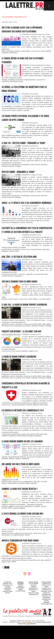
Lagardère (27, 292)
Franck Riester (33, 267)
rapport (29, 378)
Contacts (7, 633)
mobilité (34, 546)
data (40, 347)
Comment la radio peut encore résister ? (25, 528)
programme (11, 293)
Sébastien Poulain (32, 349)
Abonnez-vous (7, 628)
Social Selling (13, 470)
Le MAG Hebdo (21, 634)
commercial (5, 468)
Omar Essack (32, 173)
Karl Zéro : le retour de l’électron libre (24, 274)
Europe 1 (14, 292)
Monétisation (20, 632)
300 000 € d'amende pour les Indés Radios (24, 299)
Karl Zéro (20, 292)
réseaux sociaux (42, 546)
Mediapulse (14, 237)
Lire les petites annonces (33, 629)
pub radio (42, 267)
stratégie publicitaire (25, 470)
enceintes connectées (9, 56)
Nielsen (4, 498)
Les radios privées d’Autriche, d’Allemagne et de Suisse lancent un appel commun (27, 121)
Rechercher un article (33, 632)
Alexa (3, 55)
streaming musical (8, 85)
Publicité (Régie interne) (7, 635)
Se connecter (7, 17)
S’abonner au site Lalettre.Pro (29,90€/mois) (46, 634)
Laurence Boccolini (37, 292)
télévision (27, 237)
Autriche (12, 142)
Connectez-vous (7, 629)
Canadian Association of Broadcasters (19, 83)
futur (8, 349)
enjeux (13, 113)
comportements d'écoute (15, 497)
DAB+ (36, 347)
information (46, 576)
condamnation (25, 521)
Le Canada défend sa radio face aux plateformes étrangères (21, 63)
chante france (12, 316)
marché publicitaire (17, 435)
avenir (12, 347)
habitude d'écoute (39, 497)
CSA (12, 378)
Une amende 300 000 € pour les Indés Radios (26, 504)
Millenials (49, 497)
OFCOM (26, 435)
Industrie (20, 630)
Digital (20, 633)
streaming (45, 83)
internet (16, 378)
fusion (4, 349)
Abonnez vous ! (21, 17)
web (33, 378)
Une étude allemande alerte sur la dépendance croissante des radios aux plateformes (23, 31)
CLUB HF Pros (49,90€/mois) (46, 631)
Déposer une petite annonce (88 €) (46, 629)
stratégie (24, 113)
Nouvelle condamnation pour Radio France (26, 583)
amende (4, 316)
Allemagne (9, 55)
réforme (4, 269)
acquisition (5, 347)
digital (45, 347)
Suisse (27, 142)
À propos (7, 630)
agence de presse (7, 576)
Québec (18, 113)
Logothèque (8, 632)
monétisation (23, 173)
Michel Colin (32, 468)
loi (2, 578)
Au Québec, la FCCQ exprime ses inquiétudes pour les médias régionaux (26, 92)
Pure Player (21, 349)
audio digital (24, 55)
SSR (37, 435)
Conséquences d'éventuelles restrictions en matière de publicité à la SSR (27, 414)
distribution (14, 173)
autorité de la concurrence (10, 267)
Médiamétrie (27, 546)
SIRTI (9, 269)
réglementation (9, 578)
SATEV (17, 578)
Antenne (20, 629)
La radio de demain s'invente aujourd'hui (24, 383)
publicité (48, 267)
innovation (13, 349)
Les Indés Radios (41, 316)
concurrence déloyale (18, 605)
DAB (32, 347)
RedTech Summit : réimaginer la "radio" (23, 180)
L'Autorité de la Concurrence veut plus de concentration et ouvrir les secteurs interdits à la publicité (25, 246)
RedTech (40, 173)
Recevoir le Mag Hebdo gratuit (33, 634)
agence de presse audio (21, 576)
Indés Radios (30, 316)
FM (48, 347)
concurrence (33, 55)
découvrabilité (42, 55)
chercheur (17, 347)
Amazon (16, 55)
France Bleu (29, 605)
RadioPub (5, 470)
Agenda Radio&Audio (33, 630)
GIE (32, 521)
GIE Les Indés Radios (41, 521)
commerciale (14, 468)
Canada (4, 83)
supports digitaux (11, 547)
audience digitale (7, 546)
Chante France (6, 521)
